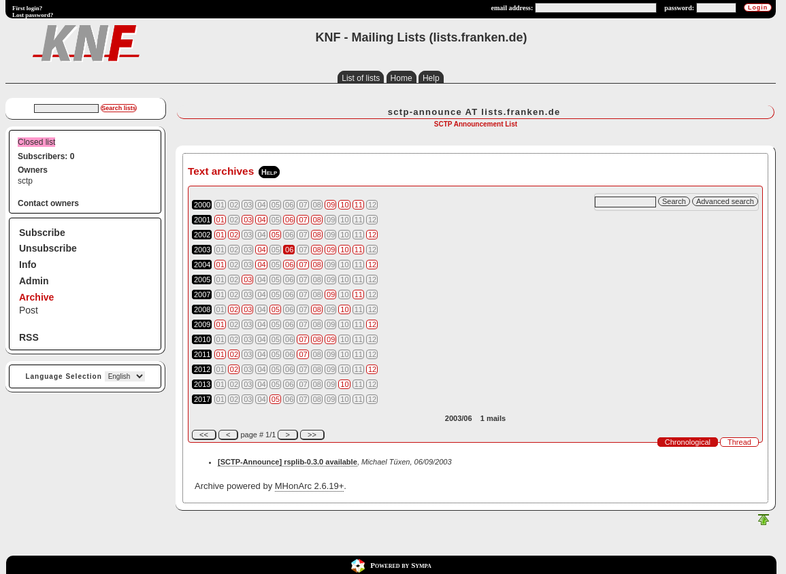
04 (261, 220)
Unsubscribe (48, 248)
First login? (27, 8)
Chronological (687, 442)
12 (372, 235)
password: (679, 8)
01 (220, 220)
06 (289, 220)
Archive (36, 297)
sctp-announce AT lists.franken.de (474, 112)
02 (234, 235)
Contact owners (48, 203)
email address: (512, 8)
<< (203, 434)
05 (276, 235)
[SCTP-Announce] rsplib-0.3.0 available (287, 462)
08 (317, 220)
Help (431, 78)
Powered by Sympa (400, 565)
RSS (29, 337)
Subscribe (42, 232)
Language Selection (63, 376)
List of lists (361, 78)
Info (28, 264)
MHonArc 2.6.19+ (309, 486)
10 (344, 205)
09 (331, 205)
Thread (739, 442)
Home (401, 78)
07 (303, 220)
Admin (34, 280)
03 (248, 220)
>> (312, 434)
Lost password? (32, 15)
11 (359, 205)
